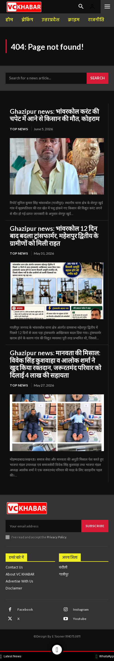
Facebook (25, 609)
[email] (43, 526)
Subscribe (95, 526)
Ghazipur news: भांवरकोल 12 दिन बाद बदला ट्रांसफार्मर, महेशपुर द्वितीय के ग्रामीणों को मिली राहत (54, 235)
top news (19, 129)
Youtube (79, 619)
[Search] (97, 78)
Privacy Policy (56, 537)
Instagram (81, 609)
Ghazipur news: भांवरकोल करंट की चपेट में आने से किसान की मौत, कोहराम (54, 114)
